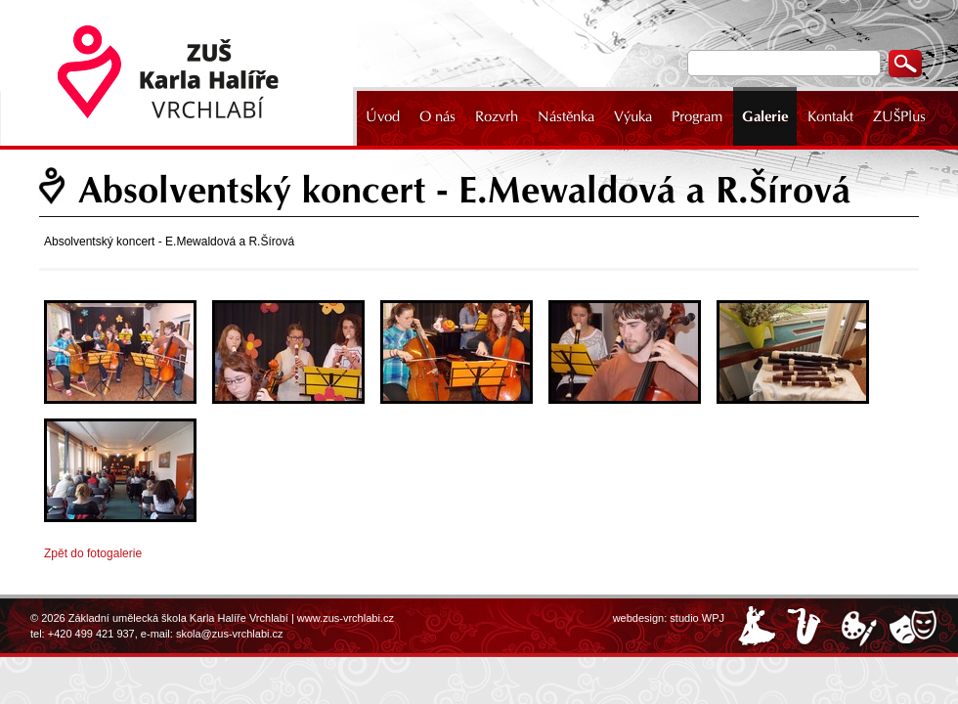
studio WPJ (697, 618)
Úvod (383, 116)
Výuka (633, 116)
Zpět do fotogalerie (93, 553)
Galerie (765, 116)
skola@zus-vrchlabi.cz (229, 633)
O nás (437, 116)
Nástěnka (566, 116)
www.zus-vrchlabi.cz (345, 618)
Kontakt (830, 116)
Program (697, 116)
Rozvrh (496, 116)
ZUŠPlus (899, 116)
